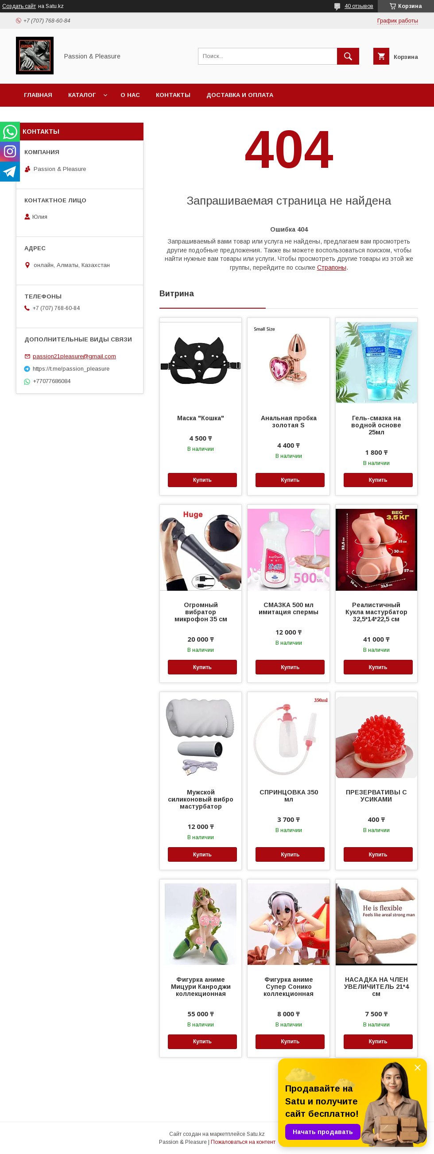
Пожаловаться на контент (243, 1142)
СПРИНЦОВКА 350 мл (289, 796)
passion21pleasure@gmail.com (74, 356)
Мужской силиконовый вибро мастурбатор (200, 799)
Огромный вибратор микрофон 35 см (200, 612)
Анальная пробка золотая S (289, 421)
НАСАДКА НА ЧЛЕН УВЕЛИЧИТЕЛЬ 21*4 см (376, 986)
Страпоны (331, 267)
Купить (202, 480)
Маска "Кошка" (200, 418)
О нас (130, 95)
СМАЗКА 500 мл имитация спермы (288, 608)
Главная (38, 95)
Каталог (82, 95)
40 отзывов (359, 6)
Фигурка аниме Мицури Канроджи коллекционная (201, 986)
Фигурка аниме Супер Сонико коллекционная (289, 986)
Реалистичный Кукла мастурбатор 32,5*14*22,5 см (376, 612)
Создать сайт (19, 6)
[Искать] (348, 56)
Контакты (173, 95)
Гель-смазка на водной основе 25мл (376, 425)
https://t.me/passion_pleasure (71, 368)
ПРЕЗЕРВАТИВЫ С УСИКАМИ (376, 796)
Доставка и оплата (239, 95)
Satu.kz (256, 1134)
